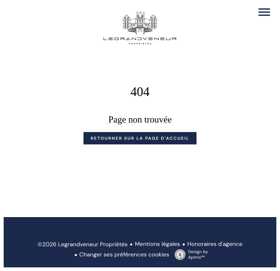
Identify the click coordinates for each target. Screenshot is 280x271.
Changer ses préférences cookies (124, 254)
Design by (189, 254)
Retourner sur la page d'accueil (140, 138)
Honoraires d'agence (214, 244)
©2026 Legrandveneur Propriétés (83, 244)
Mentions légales (157, 244)
